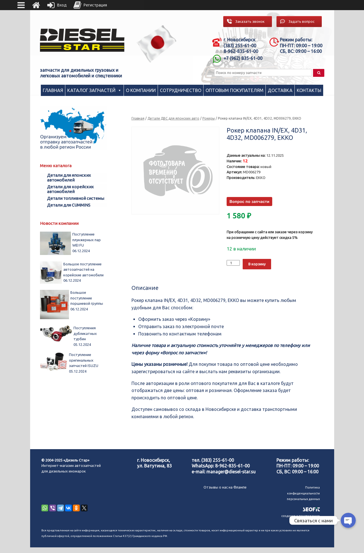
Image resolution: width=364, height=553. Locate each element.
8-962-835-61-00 (232, 465)
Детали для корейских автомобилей (70, 189)
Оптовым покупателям (234, 90)
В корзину (256, 264)
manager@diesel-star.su (231, 471)
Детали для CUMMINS (68, 205)
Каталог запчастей (91, 90)
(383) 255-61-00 (217, 460)
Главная (53, 90)
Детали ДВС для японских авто (173, 118)
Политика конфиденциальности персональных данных (303, 493)
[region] (156, 43)
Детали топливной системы (75, 198)
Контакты (309, 90)
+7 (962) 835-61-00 (243, 58)
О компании (141, 90)
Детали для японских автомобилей (69, 177)
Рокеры (208, 118)
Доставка (280, 90)
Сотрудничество (180, 90)
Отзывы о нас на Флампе (225, 487)
